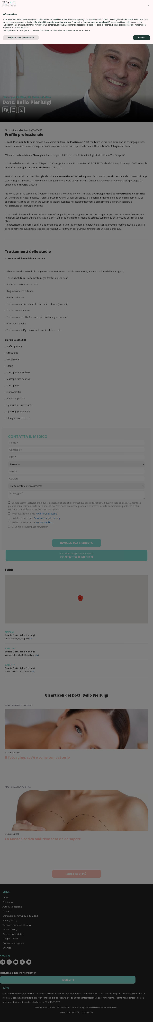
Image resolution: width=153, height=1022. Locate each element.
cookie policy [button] (136, 1000)
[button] (148, 983)
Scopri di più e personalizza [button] (21, 1016)
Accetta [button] (141, 1016)
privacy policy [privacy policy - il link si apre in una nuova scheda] (84, 998)
